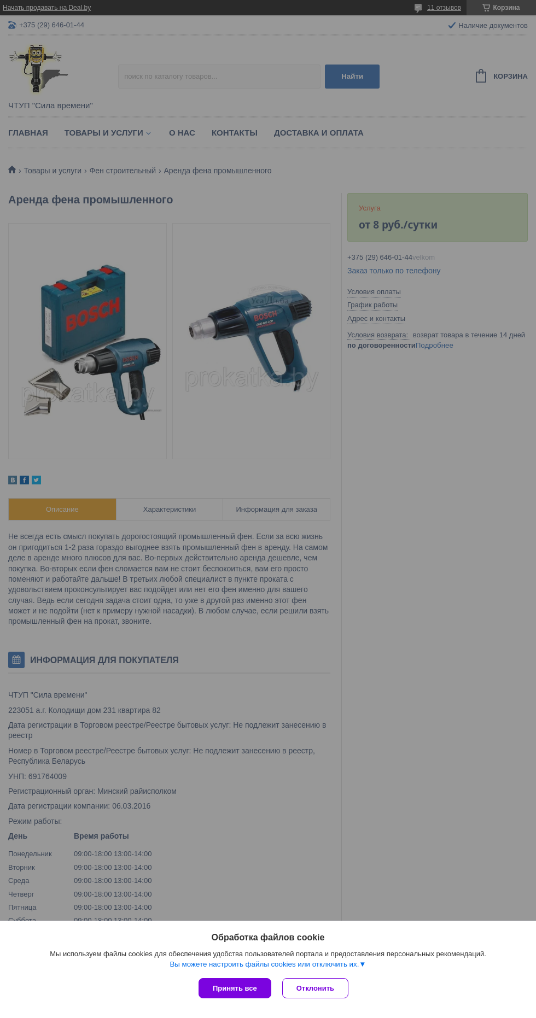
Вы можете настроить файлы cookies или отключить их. (264, 964)
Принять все (235, 988)
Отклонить (315, 988)
